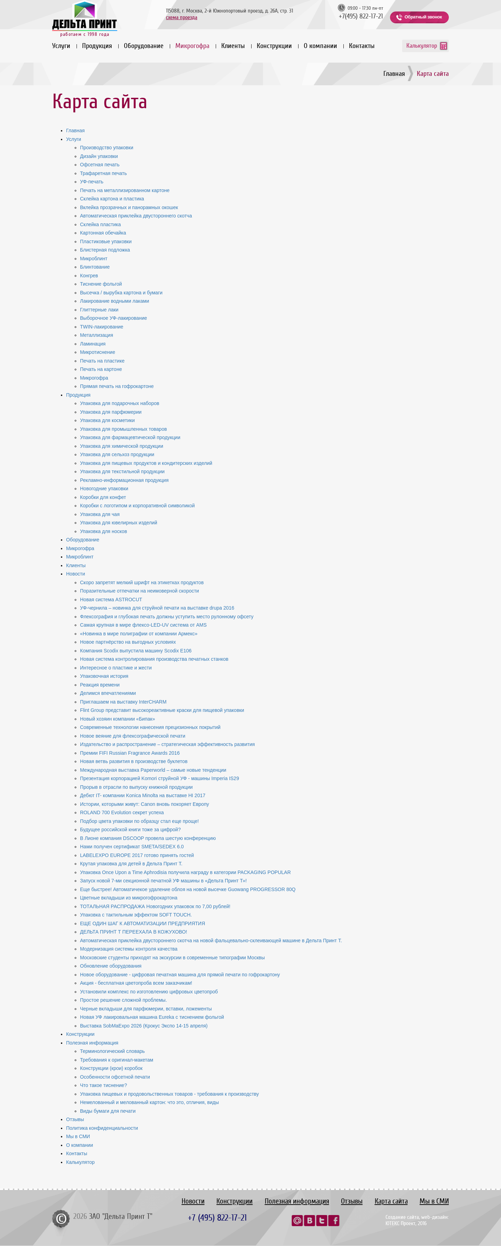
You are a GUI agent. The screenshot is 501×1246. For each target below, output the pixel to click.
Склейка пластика (100, 224)
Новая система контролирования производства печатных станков (154, 659)
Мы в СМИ (78, 1136)
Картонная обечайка (103, 233)
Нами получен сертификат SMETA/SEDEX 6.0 (132, 846)
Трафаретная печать (103, 173)
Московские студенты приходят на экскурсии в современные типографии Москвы (172, 957)
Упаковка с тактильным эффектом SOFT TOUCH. (136, 915)
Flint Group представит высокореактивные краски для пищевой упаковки (162, 710)
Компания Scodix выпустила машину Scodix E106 (136, 650)
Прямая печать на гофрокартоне (117, 386)
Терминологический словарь (112, 1051)
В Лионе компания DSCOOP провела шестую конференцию (148, 838)
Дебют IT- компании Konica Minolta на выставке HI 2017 (142, 795)
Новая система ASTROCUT (111, 599)
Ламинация (92, 344)
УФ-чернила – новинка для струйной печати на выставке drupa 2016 (157, 608)
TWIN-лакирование (101, 327)
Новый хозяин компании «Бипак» (117, 719)
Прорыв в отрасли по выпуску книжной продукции (136, 787)
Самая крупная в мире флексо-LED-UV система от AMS (143, 625)
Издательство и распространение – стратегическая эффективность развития (167, 744)
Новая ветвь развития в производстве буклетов (134, 761)
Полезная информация (92, 1043)
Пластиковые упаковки (106, 241)
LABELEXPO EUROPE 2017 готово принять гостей (137, 855)
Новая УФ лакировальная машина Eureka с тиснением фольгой (152, 1017)
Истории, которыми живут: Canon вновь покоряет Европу (144, 804)
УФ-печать (91, 181)
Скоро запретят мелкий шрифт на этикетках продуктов (142, 582)
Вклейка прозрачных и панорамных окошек (129, 207)
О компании (320, 46)
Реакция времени (100, 685)
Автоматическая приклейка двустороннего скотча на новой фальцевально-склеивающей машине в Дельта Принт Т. (211, 940)
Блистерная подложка (105, 250)
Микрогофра (192, 46)
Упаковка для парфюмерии (111, 412)
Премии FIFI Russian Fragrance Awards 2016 (130, 753)
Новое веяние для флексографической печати (132, 736)
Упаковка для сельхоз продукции (117, 454)
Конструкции (274, 46)
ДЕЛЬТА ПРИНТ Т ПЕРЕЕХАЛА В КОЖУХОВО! (133, 932)
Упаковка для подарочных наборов (119, 403)
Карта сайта (391, 1201)
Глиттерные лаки (99, 309)
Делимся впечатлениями (108, 693)
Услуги (61, 46)
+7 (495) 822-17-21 (217, 1218)
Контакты (362, 46)
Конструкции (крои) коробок (111, 1068)
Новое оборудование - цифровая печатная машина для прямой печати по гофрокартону (180, 974)
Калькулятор (421, 45)
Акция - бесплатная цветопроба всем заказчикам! (136, 983)
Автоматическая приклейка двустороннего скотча (136, 216)
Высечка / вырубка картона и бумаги (121, 292)
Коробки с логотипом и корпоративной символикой (137, 505)
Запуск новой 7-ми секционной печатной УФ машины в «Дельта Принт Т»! (163, 880)
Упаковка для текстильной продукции (122, 471)
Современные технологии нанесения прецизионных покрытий (150, 727)
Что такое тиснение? (103, 1085)
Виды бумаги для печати (108, 1111)
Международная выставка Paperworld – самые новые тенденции (153, 770)
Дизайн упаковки (99, 156)
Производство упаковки (106, 147)
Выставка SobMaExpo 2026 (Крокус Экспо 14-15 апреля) (144, 1026)
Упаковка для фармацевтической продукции (130, 437)
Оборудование (144, 46)
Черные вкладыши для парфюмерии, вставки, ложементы (146, 1008)
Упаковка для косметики (107, 420)
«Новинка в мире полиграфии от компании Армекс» (139, 633)
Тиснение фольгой (101, 284)
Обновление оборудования (111, 966)
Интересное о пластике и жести (116, 667)
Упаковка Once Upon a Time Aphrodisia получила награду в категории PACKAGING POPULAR (185, 872)
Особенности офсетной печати (115, 1077)
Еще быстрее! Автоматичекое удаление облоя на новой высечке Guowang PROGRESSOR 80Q (187, 889)
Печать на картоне (101, 369)
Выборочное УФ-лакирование (113, 318)
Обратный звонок (423, 16)
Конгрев (89, 275)
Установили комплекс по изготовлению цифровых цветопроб (149, 991)
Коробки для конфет (103, 497)
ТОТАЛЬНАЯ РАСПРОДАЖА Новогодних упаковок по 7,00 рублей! (155, 906)
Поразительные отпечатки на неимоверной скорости (139, 591)
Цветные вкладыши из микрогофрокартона (128, 897)
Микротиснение (97, 352)
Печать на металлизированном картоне (124, 190)
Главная (394, 74)
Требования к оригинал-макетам (116, 1060)
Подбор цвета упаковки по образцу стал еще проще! (139, 821)
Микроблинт (94, 258)
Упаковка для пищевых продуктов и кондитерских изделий (146, 463)
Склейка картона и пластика (112, 198)
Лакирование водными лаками (114, 301)
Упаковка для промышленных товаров (123, 429)
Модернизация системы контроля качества (128, 949)
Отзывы (75, 1119)
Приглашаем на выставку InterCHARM (123, 702)
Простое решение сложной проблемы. (123, 1000)
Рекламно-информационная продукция (124, 480)
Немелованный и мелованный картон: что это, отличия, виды (149, 1102)
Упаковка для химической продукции (121, 446)
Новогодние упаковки (104, 488)
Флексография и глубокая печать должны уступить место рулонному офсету (167, 616)
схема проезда (181, 17)
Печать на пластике (102, 361)
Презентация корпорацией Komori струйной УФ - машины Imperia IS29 (159, 778)
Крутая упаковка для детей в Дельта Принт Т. (131, 863)
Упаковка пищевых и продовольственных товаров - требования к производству (169, 1094)
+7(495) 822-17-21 (361, 16)
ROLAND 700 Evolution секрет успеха (122, 812)
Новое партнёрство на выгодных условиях (128, 642)
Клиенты (233, 46)
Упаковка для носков (103, 531)
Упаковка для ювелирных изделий (118, 522)
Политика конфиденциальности (102, 1128)
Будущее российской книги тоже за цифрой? (130, 829)
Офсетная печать (100, 164)
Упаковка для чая (100, 514)
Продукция (97, 46)
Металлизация (96, 335)
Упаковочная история (104, 676)
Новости (75, 574)
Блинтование (95, 267)
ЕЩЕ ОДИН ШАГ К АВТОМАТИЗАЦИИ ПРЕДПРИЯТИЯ (142, 923)
